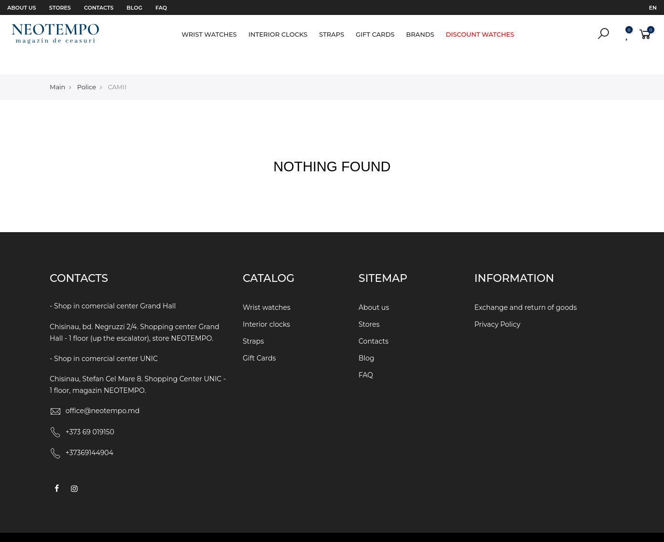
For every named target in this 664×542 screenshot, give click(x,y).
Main (57, 66)
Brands (420, 34)
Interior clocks (278, 34)
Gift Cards (375, 34)
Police (86, 66)
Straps (331, 34)
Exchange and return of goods (525, 287)
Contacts (98, 7)
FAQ (161, 7)
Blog (134, 7)
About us (21, 7)
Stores (60, 7)
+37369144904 (89, 432)
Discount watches (480, 34)
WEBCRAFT (420, 527)
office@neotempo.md (103, 390)
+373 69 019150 (90, 411)
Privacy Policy (497, 304)
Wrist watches (208, 34)
